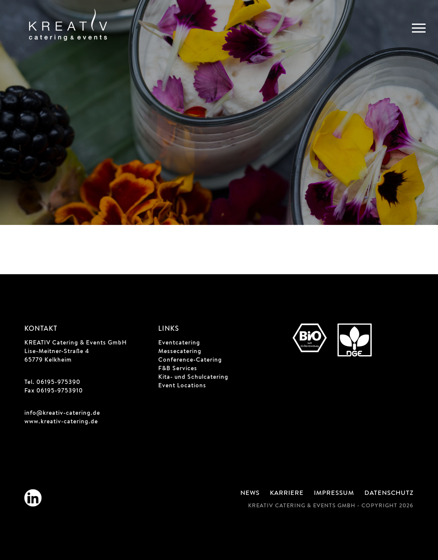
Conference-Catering (190, 360)
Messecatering (179, 352)
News (250, 493)
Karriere (287, 493)
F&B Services (177, 369)
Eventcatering (179, 343)
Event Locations (182, 386)
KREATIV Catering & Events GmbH (75, 343)
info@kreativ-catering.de (62, 413)
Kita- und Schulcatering (193, 377)
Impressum (334, 493)
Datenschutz (389, 493)
